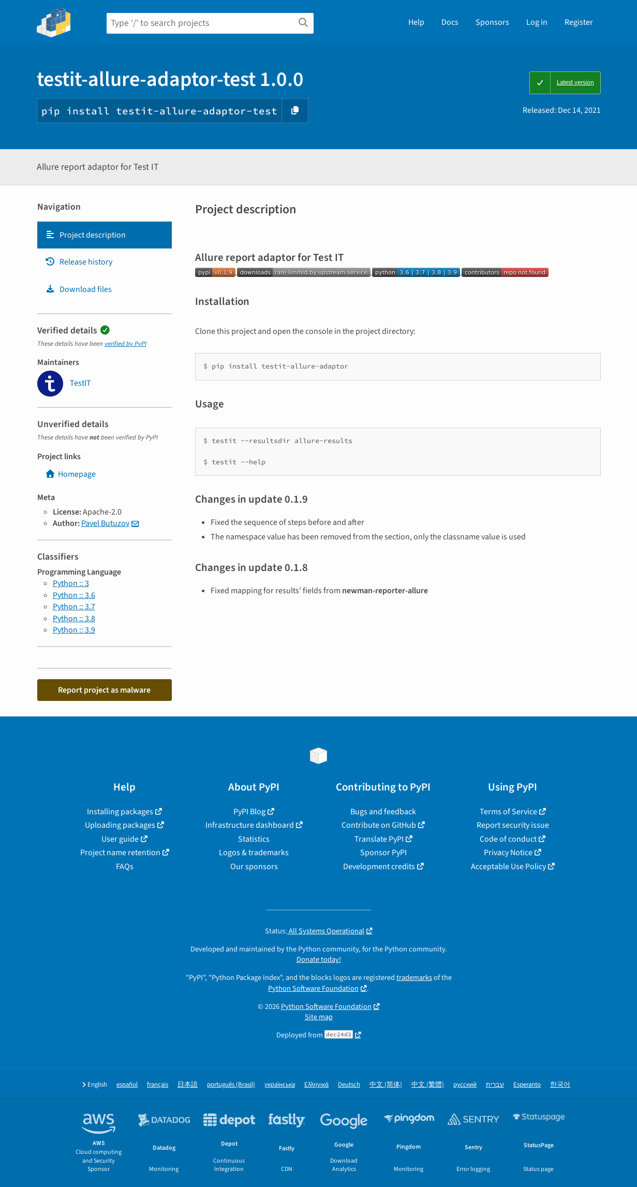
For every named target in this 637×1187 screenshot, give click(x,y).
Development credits (379, 866)
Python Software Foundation (313, 988)
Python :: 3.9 (74, 630)
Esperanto (527, 1084)
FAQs (125, 866)
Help (416, 22)
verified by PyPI (125, 343)
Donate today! (319, 959)
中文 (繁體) (427, 1084)
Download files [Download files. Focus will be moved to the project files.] (78, 289)
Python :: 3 (71, 583)
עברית (495, 1084)
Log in (536, 22)
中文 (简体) (385, 1084)
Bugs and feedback (383, 811)
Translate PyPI (379, 839)
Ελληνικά (316, 1084)
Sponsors (492, 22)
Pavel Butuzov (105, 523)
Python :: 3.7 (74, 606)
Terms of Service (508, 811)
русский (465, 1084)
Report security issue (513, 825)
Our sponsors (254, 866)
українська (279, 1084)
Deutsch (349, 1084)
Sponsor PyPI (383, 852)
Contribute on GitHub (379, 825)
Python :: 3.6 (74, 595)
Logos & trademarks (254, 852)
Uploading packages (120, 825)
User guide (120, 839)
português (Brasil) (231, 1084)
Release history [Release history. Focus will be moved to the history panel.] (78, 262)
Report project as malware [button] (104, 690)
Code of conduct (508, 839)
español (127, 1084)
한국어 (560, 1084)
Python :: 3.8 (74, 618)
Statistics (254, 839)
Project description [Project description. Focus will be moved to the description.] (85, 235)
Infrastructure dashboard (249, 825)
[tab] (104, 235)
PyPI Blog (249, 811)
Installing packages (120, 811)
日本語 (187, 1084)
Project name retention (120, 852)
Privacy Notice (508, 852)
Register (579, 22)
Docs (449, 22)
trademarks (414, 977)
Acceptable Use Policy (508, 866)
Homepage (70, 474)
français (157, 1084)
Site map (319, 1017)
